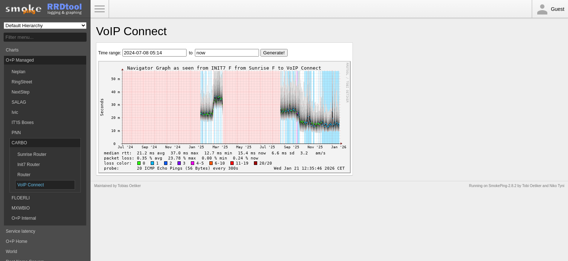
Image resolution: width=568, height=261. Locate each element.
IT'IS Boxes (23, 122)
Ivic (15, 112)
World (11, 251)
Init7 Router (28, 164)
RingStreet (22, 81)
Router (23, 174)
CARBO (19, 142)
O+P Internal (24, 218)
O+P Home (16, 241)
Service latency (20, 231)
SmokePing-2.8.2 (503, 186)
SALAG (19, 102)
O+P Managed (20, 60)
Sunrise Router (31, 154)
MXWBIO (21, 208)
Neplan (18, 71)
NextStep (20, 92)
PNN (16, 132)
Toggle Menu (100, 9)
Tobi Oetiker (531, 186)
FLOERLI (21, 197)
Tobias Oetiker (129, 186)
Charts (12, 50)
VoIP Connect (30, 184)
